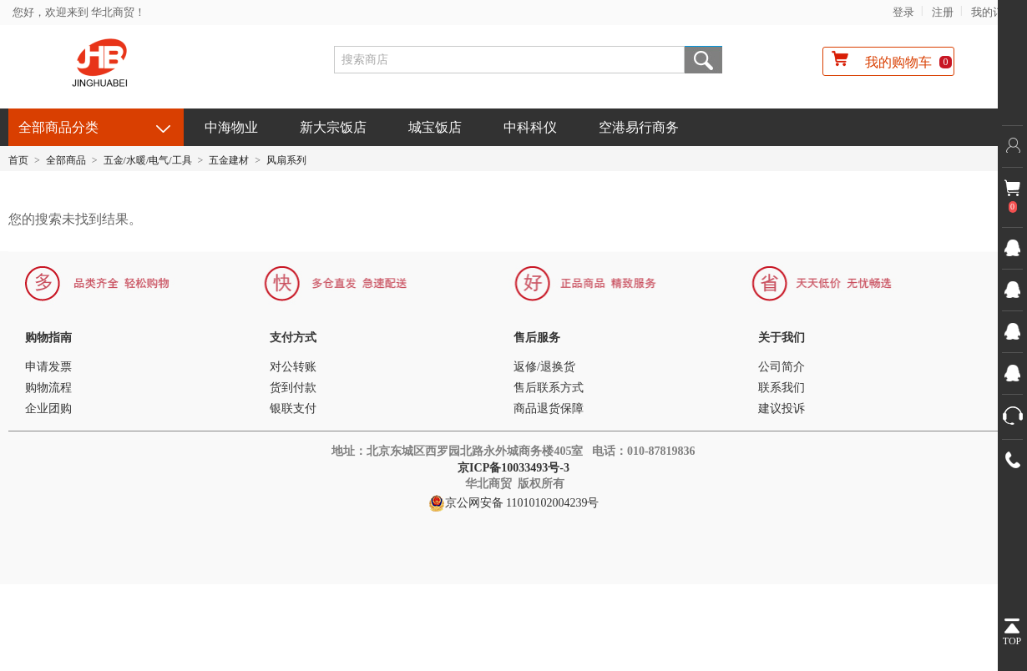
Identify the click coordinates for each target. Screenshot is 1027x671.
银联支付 (293, 408)
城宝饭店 (435, 127)
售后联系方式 (549, 387)
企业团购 (48, 408)
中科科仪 (530, 127)
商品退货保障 (549, 408)
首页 (18, 160)
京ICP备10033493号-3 (515, 468)
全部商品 (66, 160)
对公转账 (293, 367)
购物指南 (48, 337)
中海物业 (231, 127)
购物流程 (48, 387)
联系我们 (781, 387)
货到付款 (293, 387)
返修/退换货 (544, 367)
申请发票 (48, 367)
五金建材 (229, 160)
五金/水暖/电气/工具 (148, 160)
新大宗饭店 (333, 127)
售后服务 (537, 337)
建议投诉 (781, 408)
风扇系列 (286, 160)
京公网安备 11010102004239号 (514, 503)
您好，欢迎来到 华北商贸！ (79, 12)
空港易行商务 (639, 127)
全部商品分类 (58, 127)
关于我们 (781, 337)
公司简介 (781, 367)
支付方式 (293, 337)
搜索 (703, 59)
